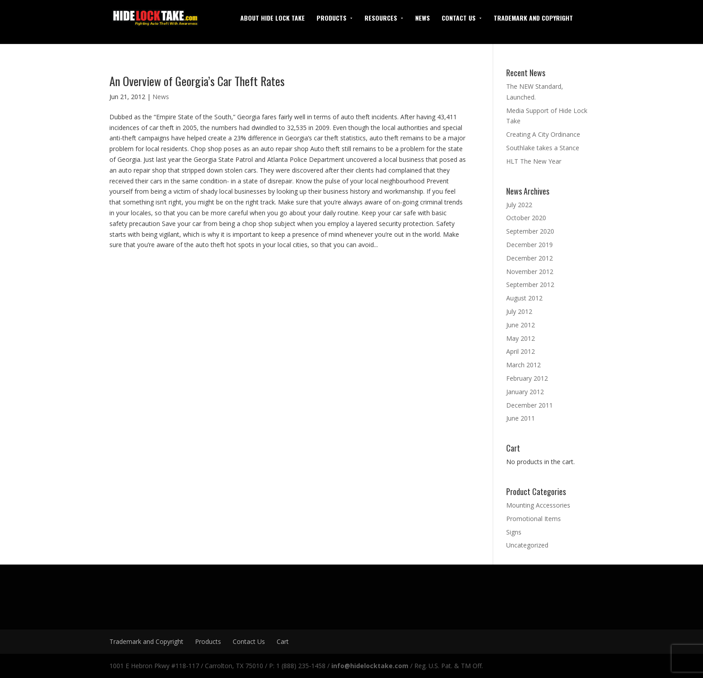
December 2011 (529, 405)
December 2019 (529, 244)
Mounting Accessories (538, 505)
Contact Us (459, 17)
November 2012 (529, 271)
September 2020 (530, 231)
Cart (283, 641)
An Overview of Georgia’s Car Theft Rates (197, 81)
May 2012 (520, 338)
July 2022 (519, 204)
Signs (513, 532)
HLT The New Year (533, 161)
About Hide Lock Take (272, 17)
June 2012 (520, 325)
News (422, 17)
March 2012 (523, 365)
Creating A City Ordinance (543, 134)
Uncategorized (527, 545)
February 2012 (527, 378)
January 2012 (525, 391)
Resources (381, 17)
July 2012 (519, 311)
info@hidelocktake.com (369, 665)
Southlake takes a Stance (542, 147)
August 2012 (524, 298)
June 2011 (520, 418)
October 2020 (526, 217)
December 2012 (529, 258)
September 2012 (530, 284)
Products (332, 17)
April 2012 (520, 351)
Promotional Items (533, 518)
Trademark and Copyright (533, 17)
